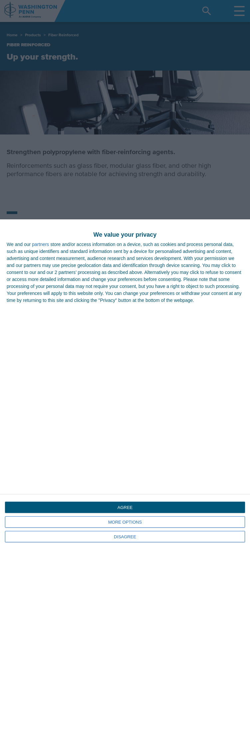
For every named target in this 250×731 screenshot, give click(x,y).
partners (40, 244)
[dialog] (125, 475)
